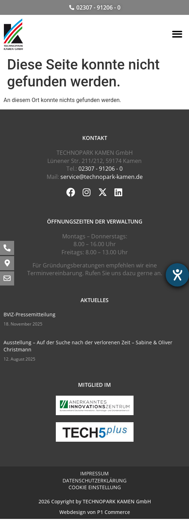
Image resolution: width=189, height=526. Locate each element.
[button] (177, 34)
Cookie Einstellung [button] (95, 487)
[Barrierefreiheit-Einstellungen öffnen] (177, 275)
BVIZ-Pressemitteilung (29, 314)
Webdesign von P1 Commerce (94, 512)
